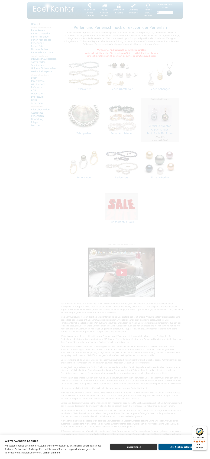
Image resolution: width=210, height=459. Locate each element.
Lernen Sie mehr (51, 452)
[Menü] (205, 428)
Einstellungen (133, 446)
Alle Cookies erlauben (182, 446)
